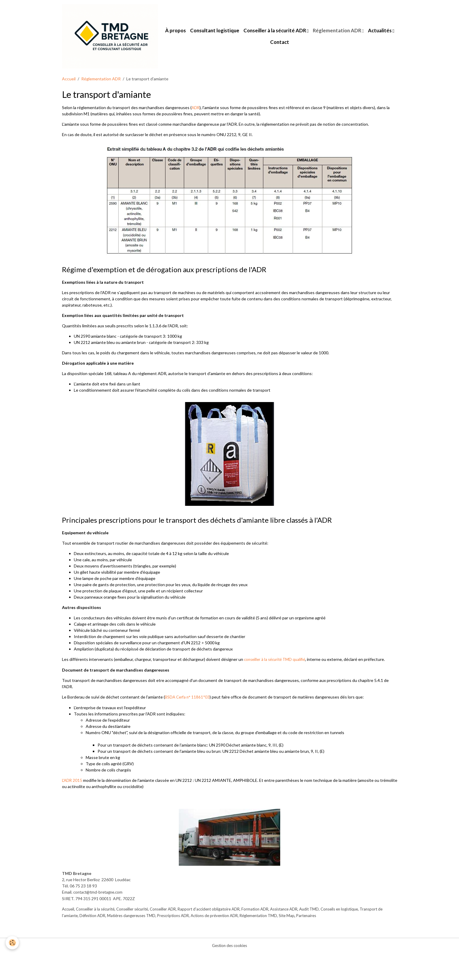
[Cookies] (12, 942)
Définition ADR (119, 917)
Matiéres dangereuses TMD (161, 917)
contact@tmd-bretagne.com (99, 894)
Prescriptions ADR (206, 917)
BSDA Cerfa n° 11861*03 (188, 699)
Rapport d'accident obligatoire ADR (220, 911)
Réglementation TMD (298, 917)
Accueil (69, 82)
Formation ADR (269, 911)
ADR (196, 110)
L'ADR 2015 (73, 782)
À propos (193, 32)
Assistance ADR (300, 911)
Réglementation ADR (355, 32)
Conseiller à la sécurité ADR (293, 32)
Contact (297, 44)
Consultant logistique (232, 32)
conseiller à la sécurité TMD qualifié (277, 662)
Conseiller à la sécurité (98, 911)
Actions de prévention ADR (250, 917)
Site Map (328, 917)
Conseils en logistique (360, 911)
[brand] (112, 38)
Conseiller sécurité (138, 911)
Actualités (269, 44)
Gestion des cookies (229, 947)
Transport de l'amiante (83, 917)
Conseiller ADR (172, 911)
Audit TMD (327, 911)
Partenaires (349, 917)
